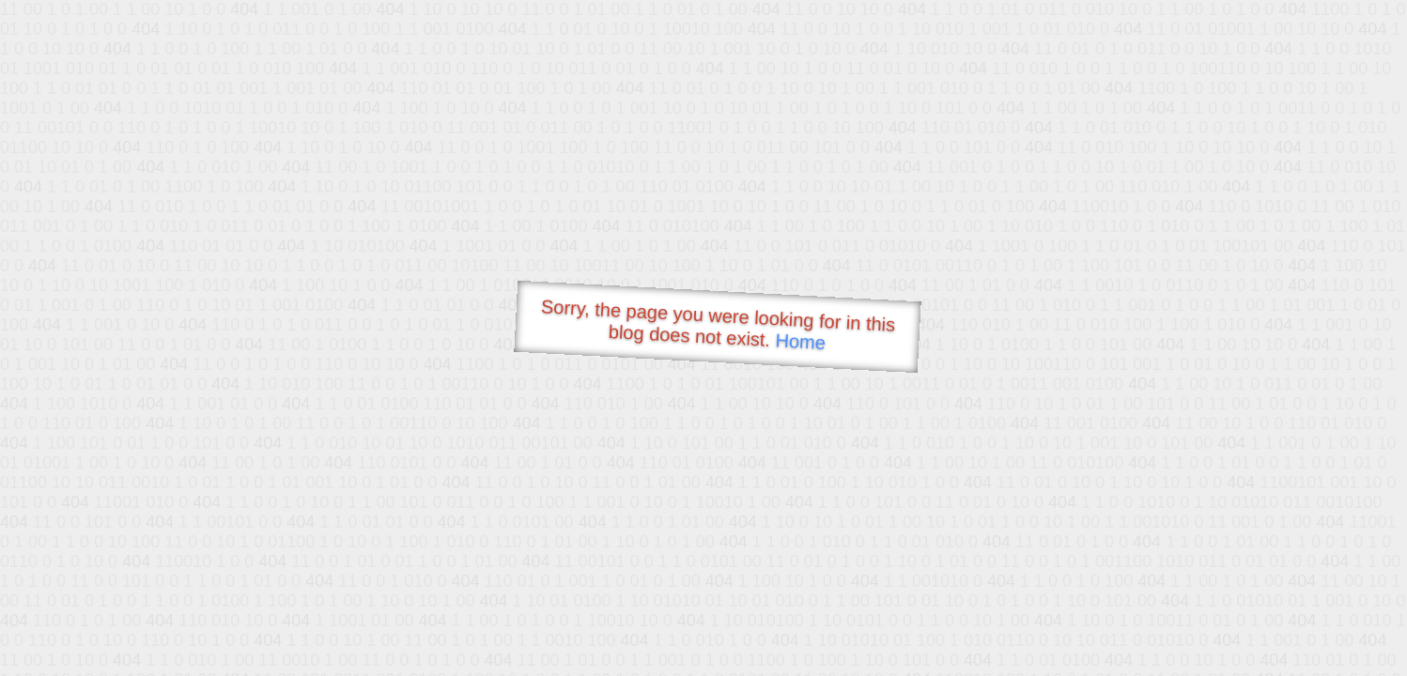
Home (800, 341)
